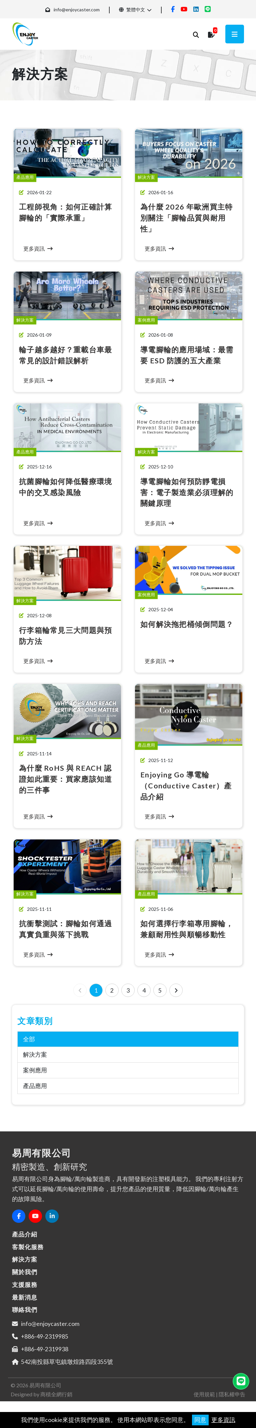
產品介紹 (24, 1245)
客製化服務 (28, 1257)
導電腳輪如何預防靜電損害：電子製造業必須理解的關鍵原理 (185, 492)
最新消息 (24, 1308)
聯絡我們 (24, 1320)
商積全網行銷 (56, 1405)
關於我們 (24, 1283)
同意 (200, 1419)
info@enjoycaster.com (77, 9)
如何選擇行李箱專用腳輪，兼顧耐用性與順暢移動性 (185, 934)
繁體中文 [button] (132, 9)
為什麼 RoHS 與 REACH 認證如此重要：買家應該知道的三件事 (63, 778)
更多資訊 (223, 1419)
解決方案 (35, 1065)
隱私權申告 (232, 1405)
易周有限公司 (45, 1396)
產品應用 (35, 1096)
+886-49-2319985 (44, 1347)
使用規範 (204, 1405)
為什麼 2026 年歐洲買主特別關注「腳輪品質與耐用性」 (188, 217)
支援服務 (24, 1295)
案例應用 (35, 1081)
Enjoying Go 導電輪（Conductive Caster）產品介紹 (188, 785)
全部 (29, 1049)
